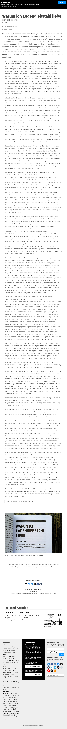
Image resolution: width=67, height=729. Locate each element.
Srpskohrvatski (14, 707)
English (5, 29)
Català (11, 715)
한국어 (5, 709)
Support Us (62, 2)
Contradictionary (7, 670)
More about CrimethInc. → (34, 666)
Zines (4, 656)
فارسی (14, 705)
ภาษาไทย (5, 713)
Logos (4, 660)
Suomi (10, 699)
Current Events (7, 649)
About (37, 4)
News (6, 651)
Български (6, 701)
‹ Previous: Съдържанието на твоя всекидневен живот (24, 593)
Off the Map (12, 678)
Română (9, 709)
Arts (4, 647)
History (14, 649)
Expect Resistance (8, 672)
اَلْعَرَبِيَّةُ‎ (14, 709)
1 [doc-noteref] (20, 93)
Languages (32, 4)
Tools (11, 4)
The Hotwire (11, 684)
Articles (5, 645)
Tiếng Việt (5, 715)
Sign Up (62, 654)
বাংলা (4, 711)
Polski (15, 697)
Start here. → (37, 674)
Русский (11, 697)
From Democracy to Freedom (11, 668)
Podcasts (16, 4)
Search (26, 4)
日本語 (15, 699)
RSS (8, 645)
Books (3, 4)
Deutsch (5, 695)
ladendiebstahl (33, 591)
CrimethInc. (6, 2)
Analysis (14, 647)
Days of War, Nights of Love (10, 26)
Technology (11, 651)
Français (10, 695)
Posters (14, 656)
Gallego (5, 717)
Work (14, 670)
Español (10, 29)
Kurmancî (10, 717)
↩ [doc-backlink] (51, 566)
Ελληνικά (5, 699)
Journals (8, 656)
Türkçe (9, 705)
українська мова (14, 713)
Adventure (8, 647)
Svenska (8, 711)
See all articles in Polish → (8, 6)
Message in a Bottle (36, 555)
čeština (11, 703)
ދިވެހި (14, 715)
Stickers (5, 658)
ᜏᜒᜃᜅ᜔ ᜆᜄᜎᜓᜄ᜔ (7, 719)
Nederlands (6, 707)
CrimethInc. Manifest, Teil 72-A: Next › (47, 593)
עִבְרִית (17, 711)
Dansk (13, 711)
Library (7, 4)
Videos (10, 658)
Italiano (14, 693)
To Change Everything (13, 660)
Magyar (5, 705)
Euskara (15, 703)
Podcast (5, 680)
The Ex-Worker (7, 682)
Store (21, 4)
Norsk (15, 717)
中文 (11, 701)
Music (14, 658)
